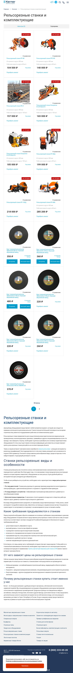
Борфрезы (7, 622)
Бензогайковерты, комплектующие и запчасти (51, 628)
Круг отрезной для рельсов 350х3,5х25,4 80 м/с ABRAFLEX (16, 384)
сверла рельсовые (44, 449)
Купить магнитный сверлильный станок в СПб (43, 548)
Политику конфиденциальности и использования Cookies (24, 661)
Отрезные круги (41, 625)
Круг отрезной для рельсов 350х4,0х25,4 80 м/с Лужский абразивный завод (45, 341)
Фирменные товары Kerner (12, 640)
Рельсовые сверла (42, 631)
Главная (6, 9)
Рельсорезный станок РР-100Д (16, 202)
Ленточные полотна (10, 637)
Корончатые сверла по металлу (46, 612)
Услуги (38, 637)
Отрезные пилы (9, 625)
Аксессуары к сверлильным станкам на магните (19, 615)
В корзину (12, 261)
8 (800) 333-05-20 (58, 650)
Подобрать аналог (12, 72)
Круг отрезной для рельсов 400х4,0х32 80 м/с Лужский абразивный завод (15, 250)
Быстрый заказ (25, 261)
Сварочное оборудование (12, 628)
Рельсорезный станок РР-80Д (45, 154)
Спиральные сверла (10, 618)
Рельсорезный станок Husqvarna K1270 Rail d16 (17, 154)
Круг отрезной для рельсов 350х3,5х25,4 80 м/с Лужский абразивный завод (16, 341)
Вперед (37, 403)
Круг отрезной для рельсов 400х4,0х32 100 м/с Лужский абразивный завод (45, 251)
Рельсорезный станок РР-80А (45, 202)
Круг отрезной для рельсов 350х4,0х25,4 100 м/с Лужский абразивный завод (16, 296)
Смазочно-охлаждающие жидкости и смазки (51, 615)
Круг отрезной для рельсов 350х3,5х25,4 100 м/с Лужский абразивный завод (45, 296)
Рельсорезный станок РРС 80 (45, 58)
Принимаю (24, 666)
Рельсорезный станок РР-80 (15, 58)
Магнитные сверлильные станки (14, 612)
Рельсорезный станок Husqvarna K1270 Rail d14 (46, 106)
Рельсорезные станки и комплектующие (17, 634)
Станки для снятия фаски (44, 622)
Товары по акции (42, 640)
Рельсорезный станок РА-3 (15, 106)
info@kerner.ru (63, 653)
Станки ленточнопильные (44, 634)
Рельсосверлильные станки (13, 631)
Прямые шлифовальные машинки (47, 618)
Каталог (14, 9)
